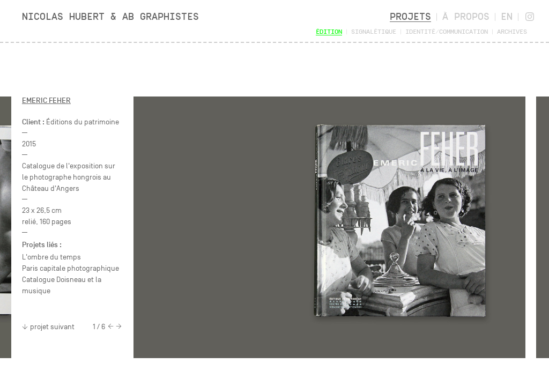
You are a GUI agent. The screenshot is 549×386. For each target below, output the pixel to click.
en (507, 16)
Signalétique (373, 31)
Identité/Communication (446, 31)
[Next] (119, 327)
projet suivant (48, 327)
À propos (465, 16)
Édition (329, 31)
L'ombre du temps (51, 257)
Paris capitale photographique (70, 268)
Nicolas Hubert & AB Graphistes (110, 16)
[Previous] (111, 327)
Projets (410, 16)
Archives (512, 31)
